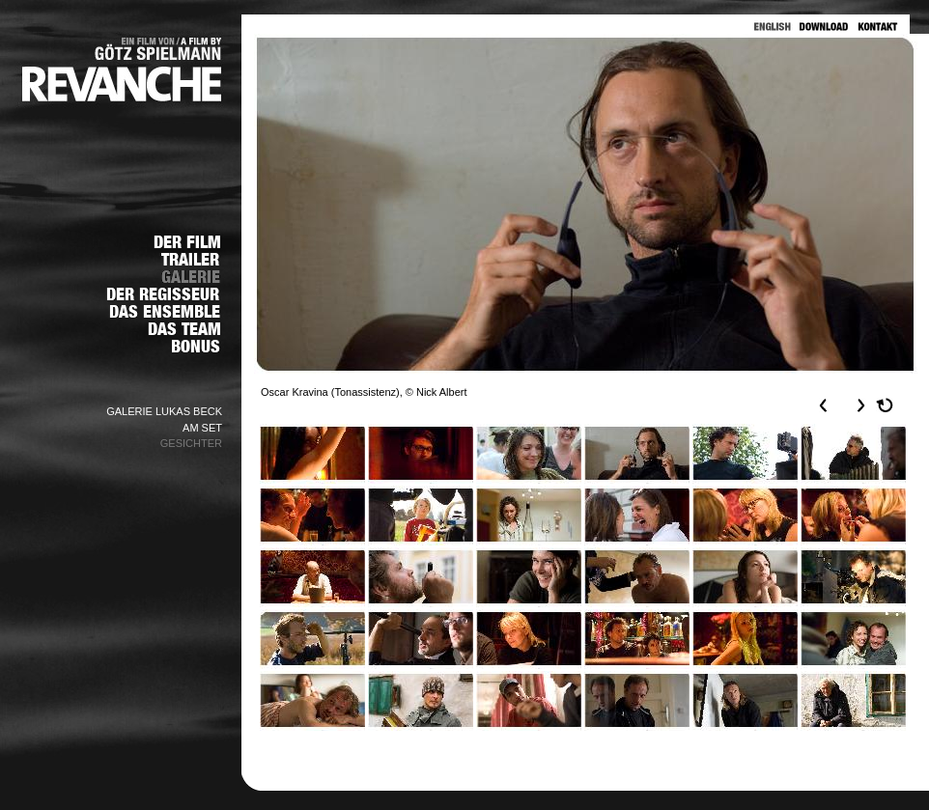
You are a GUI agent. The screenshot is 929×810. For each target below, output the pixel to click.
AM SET (202, 427)
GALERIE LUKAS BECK (164, 411)
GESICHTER (191, 443)
